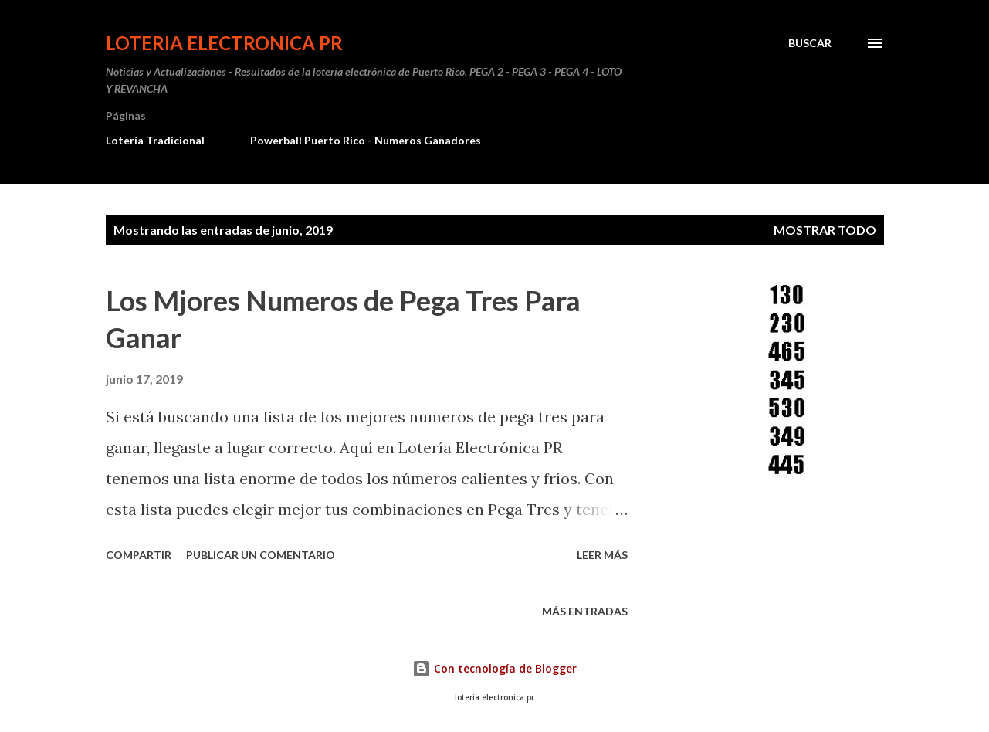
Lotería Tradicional (155, 140)
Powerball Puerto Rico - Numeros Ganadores (365, 140)
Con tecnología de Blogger (494, 668)
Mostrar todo (825, 229)
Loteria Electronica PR (224, 43)
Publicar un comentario (260, 554)
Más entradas (585, 611)
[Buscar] (810, 43)
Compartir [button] (138, 554)
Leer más (602, 554)
